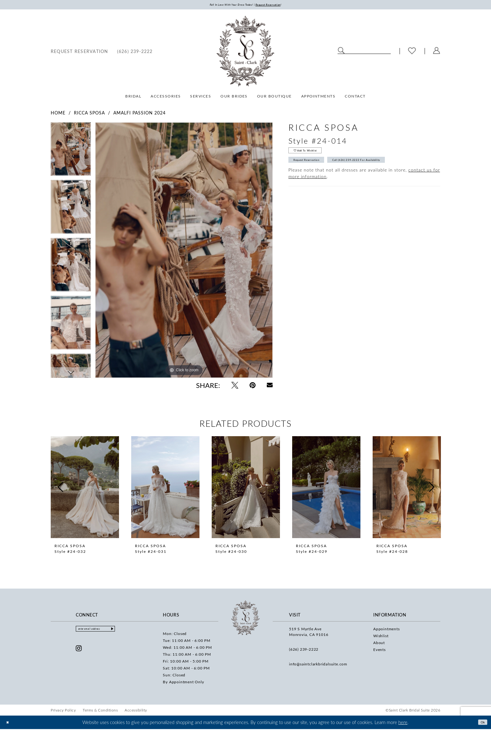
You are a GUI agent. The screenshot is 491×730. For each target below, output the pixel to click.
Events (379, 650)
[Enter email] (105, 631)
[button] (437, 52)
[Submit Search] (341, 52)
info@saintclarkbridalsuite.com (318, 665)
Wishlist (380, 637)
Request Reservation (315, 168)
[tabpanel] (71, 153)
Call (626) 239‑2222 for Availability (389, 168)
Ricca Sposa (89, 114)
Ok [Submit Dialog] (480, 723)
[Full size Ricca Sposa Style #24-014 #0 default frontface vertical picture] (184, 251)
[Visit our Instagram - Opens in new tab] (79, 652)
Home (58, 114)
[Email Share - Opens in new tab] (270, 387)
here (402, 723)
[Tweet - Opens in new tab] (234, 386)
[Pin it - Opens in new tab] (253, 386)
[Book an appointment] (79, 52)
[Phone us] (135, 52)
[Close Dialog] (9, 723)
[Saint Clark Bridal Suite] (245, 52)
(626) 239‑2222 (303, 650)
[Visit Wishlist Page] (412, 53)
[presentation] (85, 489)
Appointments (386, 630)
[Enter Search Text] (364, 52)
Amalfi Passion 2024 (139, 114)
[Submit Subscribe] (130, 631)
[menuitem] (79, 52)
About (379, 644)
